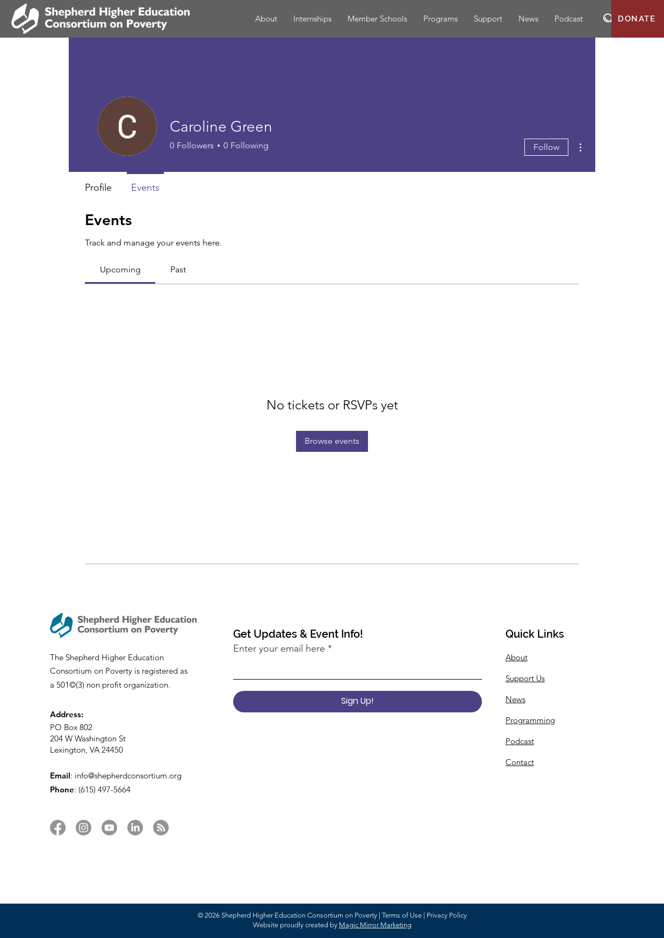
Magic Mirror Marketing (375, 925)
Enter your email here (279, 648)
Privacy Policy (447, 915)
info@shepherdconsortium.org (128, 775)
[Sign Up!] (357, 701)
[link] (120, 269)
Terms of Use (402, 915)
